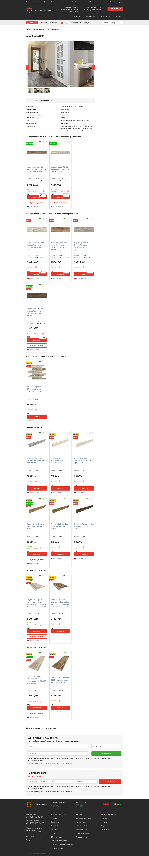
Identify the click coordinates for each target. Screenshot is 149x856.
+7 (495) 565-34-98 (68, 9)
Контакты (85, 2)
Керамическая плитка (83, 818)
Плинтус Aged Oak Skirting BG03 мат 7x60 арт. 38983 (36, 460)
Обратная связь (94, 2)
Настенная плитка (82, 829)
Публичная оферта (57, 848)
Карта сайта (30, 836)
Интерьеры (54, 23)
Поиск (28, 840)
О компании (29, 2)
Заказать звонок (115, 9)
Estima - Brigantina (33, 278)
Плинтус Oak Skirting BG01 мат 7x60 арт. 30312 (35, 526)
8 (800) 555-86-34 (92, 9)
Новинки (44, 23)
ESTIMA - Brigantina (33, 206)
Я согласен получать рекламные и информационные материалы (51, 764)
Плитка (35, 29)
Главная (28, 29)
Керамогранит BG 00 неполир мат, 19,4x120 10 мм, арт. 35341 (60, 169)
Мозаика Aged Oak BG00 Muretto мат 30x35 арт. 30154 (34, 389)
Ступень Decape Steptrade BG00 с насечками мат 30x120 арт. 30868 (36, 680)
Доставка (47, 2)
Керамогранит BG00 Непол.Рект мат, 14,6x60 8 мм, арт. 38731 (35, 246)
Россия (41, 29)
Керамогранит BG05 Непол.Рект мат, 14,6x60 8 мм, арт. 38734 (35, 312)
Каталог (33, 23)
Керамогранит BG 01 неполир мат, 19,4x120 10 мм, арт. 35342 (36, 169)
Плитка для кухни (82, 837)
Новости (77, 2)
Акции (66, 23)
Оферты (46, 758)
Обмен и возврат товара (59, 841)
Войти (112, 2)
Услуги (53, 2)
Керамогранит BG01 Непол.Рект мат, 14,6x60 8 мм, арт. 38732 (59, 246)
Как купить (60, 2)
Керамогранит (81, 822)
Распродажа (76, 23)
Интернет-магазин (58, 815)
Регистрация (119, 2)
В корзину (37, 197)
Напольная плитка (82, 826)
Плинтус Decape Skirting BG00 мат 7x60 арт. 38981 (83, 460)
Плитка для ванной (82, 833)
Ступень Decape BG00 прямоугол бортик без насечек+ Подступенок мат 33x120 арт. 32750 (36, 603)
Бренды (87, 23)
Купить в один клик (37, 203)
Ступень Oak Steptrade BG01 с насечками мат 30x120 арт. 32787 (60, 680)
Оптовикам (38, 2)
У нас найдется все (108, 815)
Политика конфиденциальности (62, 844)
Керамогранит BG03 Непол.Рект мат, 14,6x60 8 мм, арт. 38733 (82, 246)
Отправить (106, 753)
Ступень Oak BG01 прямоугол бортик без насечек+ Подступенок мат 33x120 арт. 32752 (60, 603)
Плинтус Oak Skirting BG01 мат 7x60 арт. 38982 (59, 526)
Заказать (37, 274)
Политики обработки (106, 758)
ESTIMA (48, 29)
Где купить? (69, 2)
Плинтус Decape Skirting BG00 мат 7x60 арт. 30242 (60, 460)
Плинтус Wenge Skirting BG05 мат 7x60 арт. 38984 (84, 526)
